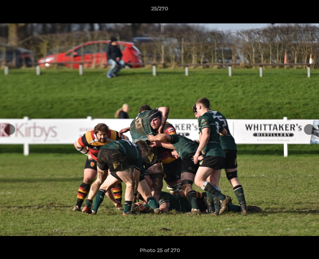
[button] (306, 10)
